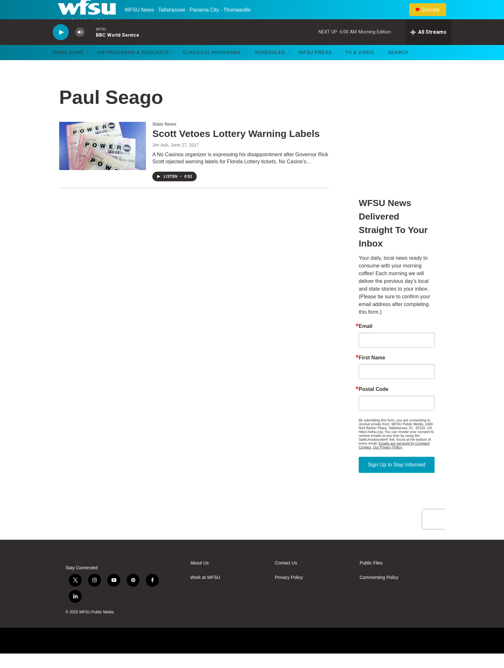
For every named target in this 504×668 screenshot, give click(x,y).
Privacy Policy (289, 592)
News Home (68, 66)
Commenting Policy (379, 592)
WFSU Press (315, 66)
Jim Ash (160, 159)
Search (398, 66)
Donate (435, 17)
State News (164, 138)
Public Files (371, 577)
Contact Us (286, 577)
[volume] (80, 47)
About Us (199, 577)
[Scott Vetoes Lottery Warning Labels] (102, 160)
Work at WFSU (205, 592)
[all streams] (428, 46)
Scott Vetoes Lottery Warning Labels (236, 148)
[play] (61, 46)
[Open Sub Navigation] (88, 66)
